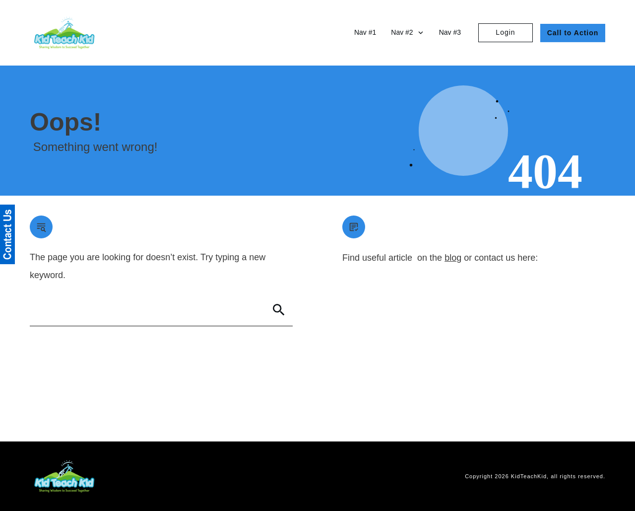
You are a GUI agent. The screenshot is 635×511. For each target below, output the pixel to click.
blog (452, 258)
